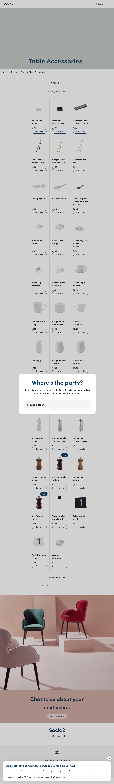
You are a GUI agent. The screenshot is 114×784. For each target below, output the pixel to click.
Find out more (73, 393)
